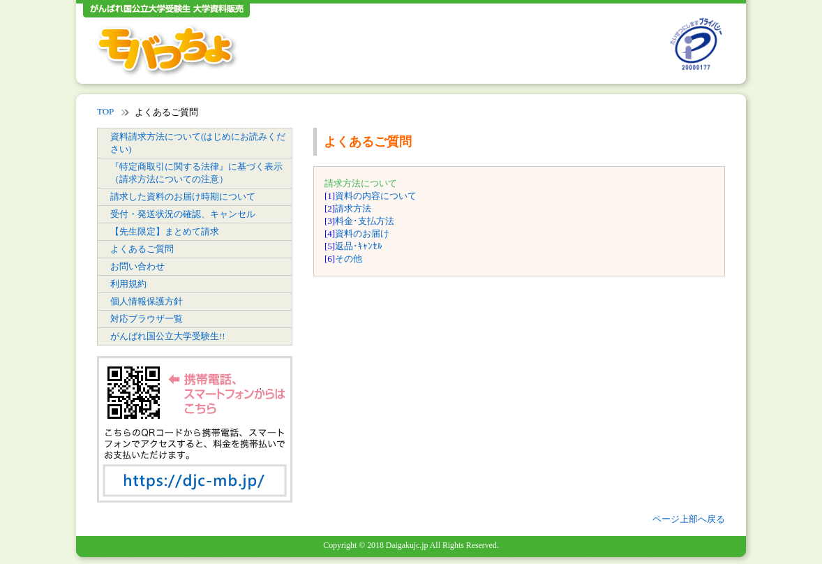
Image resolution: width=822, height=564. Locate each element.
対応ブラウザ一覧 (146, 318)
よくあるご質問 (142, 249)
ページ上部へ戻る (688, 519)
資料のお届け (362, 233)
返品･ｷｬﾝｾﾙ (358, 246)
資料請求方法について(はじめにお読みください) (197, 142)
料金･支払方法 (364, 221)
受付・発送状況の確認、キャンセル (182, 214)
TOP (105, 111)
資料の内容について (376, 196)
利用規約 (128, 284)
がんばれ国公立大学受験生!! (167, 336)
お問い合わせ (137, 266)
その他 (348, 258)
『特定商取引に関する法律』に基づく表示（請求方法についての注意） (196, 172)
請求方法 (353, 208)
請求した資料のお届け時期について (182, 196)
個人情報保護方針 (146, 301)
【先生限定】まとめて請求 (164, 231)
